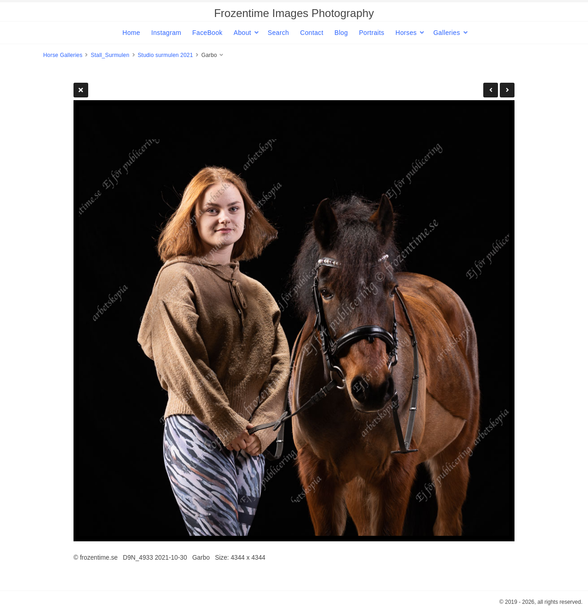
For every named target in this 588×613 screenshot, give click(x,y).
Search (278, 32)
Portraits (371, 32)
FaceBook (207, 32)
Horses (406, 32)
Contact (311, 32)
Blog (341, 32)
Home (131, 32)
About (242, 32)
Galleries (446, 32)
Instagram (166, 32)
